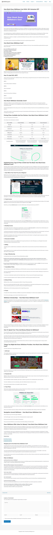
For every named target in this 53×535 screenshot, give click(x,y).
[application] (34, 1)
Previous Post (4, 492)
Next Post (49, 492)
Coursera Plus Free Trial (8, 441)
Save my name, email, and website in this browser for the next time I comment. (18, 518)
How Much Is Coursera (7, 438)
